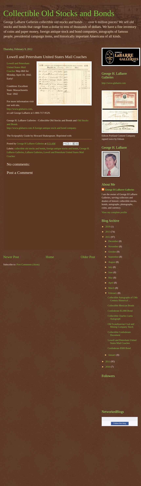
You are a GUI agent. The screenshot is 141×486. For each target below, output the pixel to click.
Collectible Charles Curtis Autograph (120, 317)
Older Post (88, 257)
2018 (108, 226)
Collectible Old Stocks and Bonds (58, 13)
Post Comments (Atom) (28, 264)
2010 (108, 366)
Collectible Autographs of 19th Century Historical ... (123, 299)
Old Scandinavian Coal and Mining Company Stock (121, 325)
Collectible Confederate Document (119, 333)
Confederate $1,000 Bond (120, 310)
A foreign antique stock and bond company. (54, 128)
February (113, 293)
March (111, 288)
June (110, 272)
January (112, 355)
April (111, 282)
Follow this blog (119, 423)
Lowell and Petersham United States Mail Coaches (18, 67)
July (110, 267)
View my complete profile (114, 212)
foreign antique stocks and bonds (62, 148)
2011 (108, 361)
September (113, 256)
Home (50, 257)
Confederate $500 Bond (119, 348)
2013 (108, 231)
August (112, 262)
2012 (108, 237)
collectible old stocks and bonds (29, 148)
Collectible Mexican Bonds (121, 305)
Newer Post (11, 257)
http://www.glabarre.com (19, 108)
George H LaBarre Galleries (119, 189)
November (113, 246)
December (113, 241)
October (112, 251)
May (110, 277)
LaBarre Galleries (33, 152)
